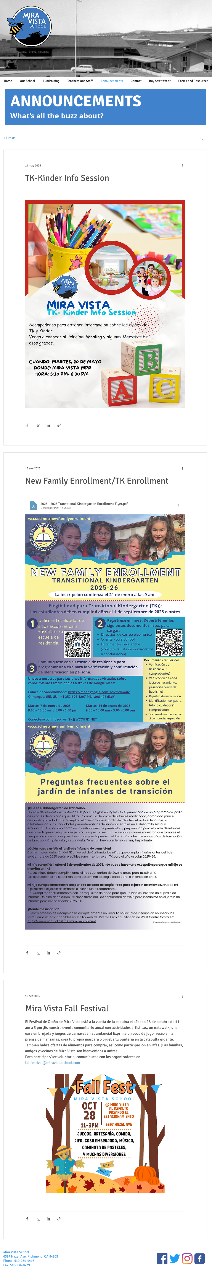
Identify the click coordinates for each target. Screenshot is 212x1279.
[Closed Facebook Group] (199, 1258)
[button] (201, 138)
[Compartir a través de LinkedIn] (48, 425)
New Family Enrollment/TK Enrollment (97, 480)
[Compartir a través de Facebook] (27, 425)
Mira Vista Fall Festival (67, 1008)
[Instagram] (187, 1258)
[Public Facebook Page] (162, 1258)
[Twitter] (174, 1258)
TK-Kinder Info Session (67, 178)
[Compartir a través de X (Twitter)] (38, 425)
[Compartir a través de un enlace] (59, 425)
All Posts (9, 138)
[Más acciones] (182, 165)
